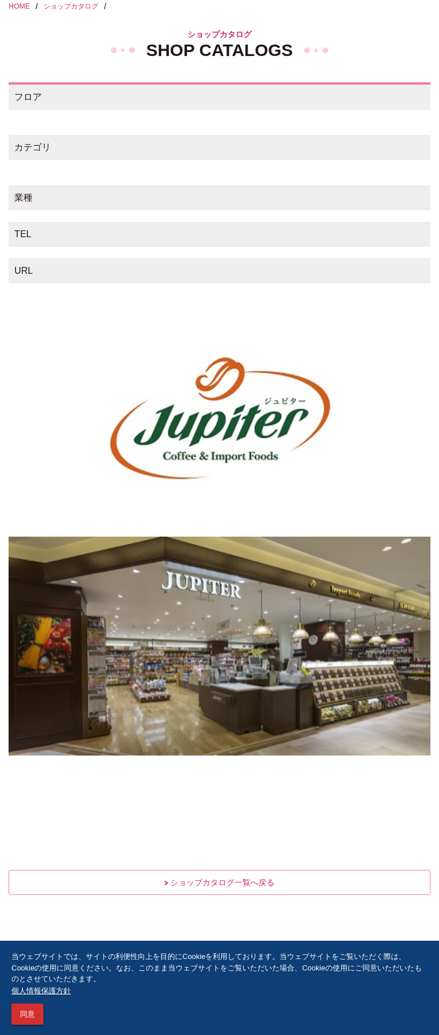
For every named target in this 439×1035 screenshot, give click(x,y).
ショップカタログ (70, 6)
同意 (27, 1014)
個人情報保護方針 (41, 990)
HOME (19, 6)
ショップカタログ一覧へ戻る (219, 882)
